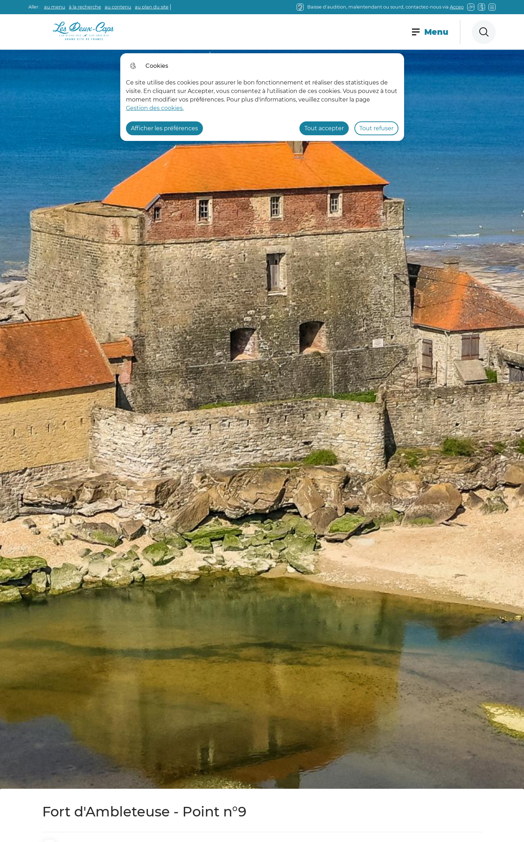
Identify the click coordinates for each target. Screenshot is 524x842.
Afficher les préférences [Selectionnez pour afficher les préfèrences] (164, 128)
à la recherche (85, 7)
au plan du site (152, 7)
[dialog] (262, 97)
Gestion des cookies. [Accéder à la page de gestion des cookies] (155, 108)
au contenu (118, 7)
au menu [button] (54, 7)
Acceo (457, 7)
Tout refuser (376, 128)
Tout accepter (324, 128)
